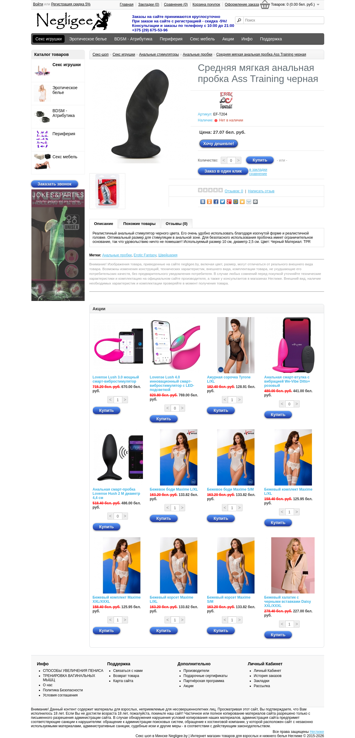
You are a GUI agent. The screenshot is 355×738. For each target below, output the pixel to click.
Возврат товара (126, 676)
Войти (38, 4)
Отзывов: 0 (234, 191)
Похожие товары (139, 223)
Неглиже (317, 732)
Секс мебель (202, 38)
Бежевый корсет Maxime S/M (228, 599)
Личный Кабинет (267, 671)
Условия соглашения (60, 695)
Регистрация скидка (70, 4)
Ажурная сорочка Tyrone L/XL (229, 379)
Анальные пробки (197, 54)
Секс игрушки (49, 38)
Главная (127, 4)
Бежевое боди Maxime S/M (230, 489)
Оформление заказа (242, 4)
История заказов (268, 676)
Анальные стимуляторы (159, 54)
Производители (196, 671)
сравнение (258, 174)
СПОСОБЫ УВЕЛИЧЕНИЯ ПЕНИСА (73, 671)
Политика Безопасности (63, 690)
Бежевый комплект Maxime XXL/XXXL (117, 599)
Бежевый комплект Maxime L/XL (288, 491)
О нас (48, 685)
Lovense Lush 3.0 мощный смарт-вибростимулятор (116, 379)
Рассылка (262, 686)
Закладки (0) (148, 4)
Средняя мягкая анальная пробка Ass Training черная (261, 54)
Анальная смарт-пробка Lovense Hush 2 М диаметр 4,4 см (116, 493)
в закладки (258, 170)
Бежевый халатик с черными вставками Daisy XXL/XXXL (287, 601)
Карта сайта (123, 681)
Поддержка (271, 38)
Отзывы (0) (177, 223)
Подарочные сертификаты (206, 676)
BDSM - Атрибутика (133, 38)
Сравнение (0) (176, 4)
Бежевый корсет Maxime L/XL (171, 599)
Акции (228, 38)
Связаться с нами (128, 671)
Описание (103, 223)
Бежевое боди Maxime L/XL (174, 489)
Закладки (261, 681)
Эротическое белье (88, 38)
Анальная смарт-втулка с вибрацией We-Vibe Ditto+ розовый (287, 381)
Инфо (246, 38)
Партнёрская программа (204, 681)
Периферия (171, 38)
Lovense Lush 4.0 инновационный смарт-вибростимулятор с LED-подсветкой (172, 383)
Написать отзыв (261, 191)
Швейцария (167, 255)
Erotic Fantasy (145, 255)
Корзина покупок (206, 4)
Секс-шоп (101, 54)
